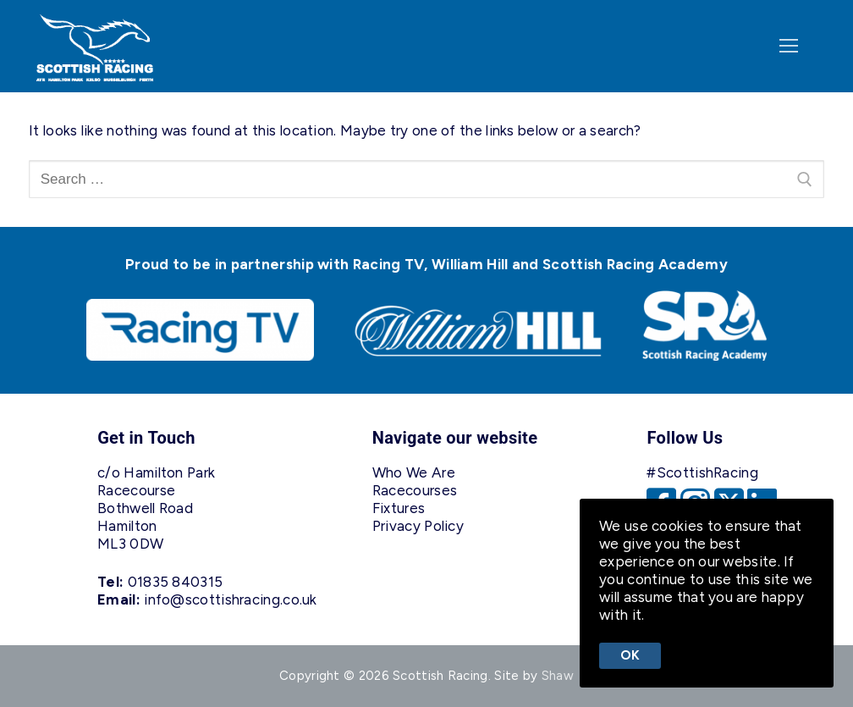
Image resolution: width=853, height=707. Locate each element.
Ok (630, 655)
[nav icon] (789, 46)
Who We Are (413, 472)
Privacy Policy (418, 525)
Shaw (558, 675)
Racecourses (414, 490)
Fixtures (398, 508)
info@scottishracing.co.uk (230, 599)
